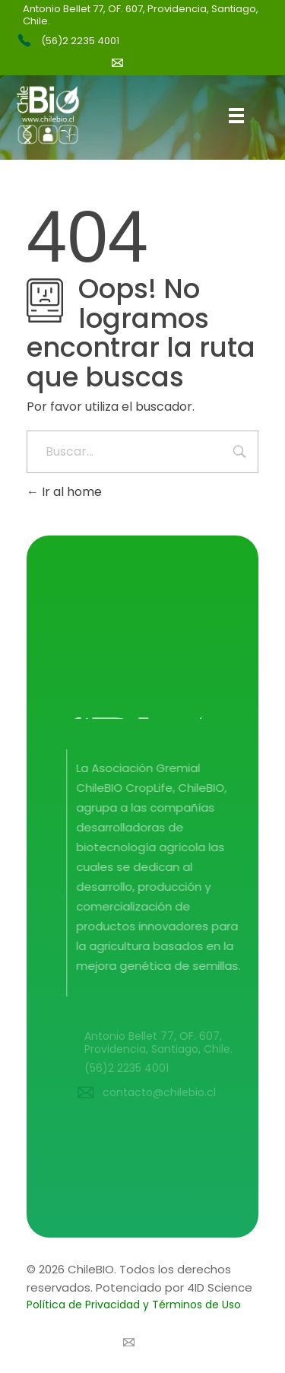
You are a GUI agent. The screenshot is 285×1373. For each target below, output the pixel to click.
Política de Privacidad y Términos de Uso (134, 1304)
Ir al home (64, 492)
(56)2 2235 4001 (80, 40)
